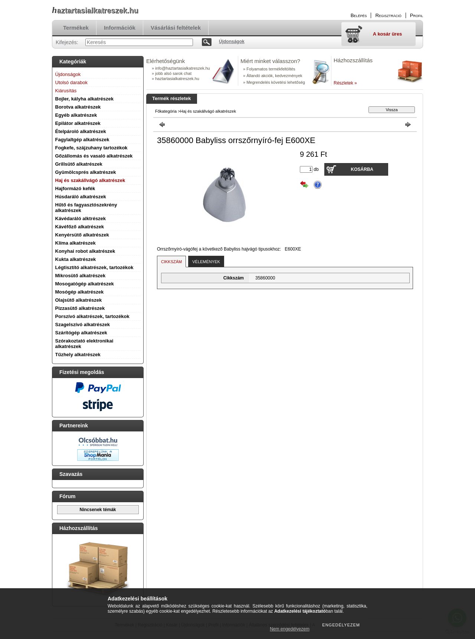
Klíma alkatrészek (75, 243)
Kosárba (362, 169)
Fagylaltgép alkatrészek (82, 139)
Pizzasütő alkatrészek (80, 308)
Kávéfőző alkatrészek (79, 226)
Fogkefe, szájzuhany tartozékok (91, 147)
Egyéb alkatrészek (76, 115)
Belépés (359, 15)
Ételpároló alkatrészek (80, 131)
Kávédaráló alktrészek (80, 218)
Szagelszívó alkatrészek (82, 324)
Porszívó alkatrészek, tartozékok (92, 316)
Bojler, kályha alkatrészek (84, 99)
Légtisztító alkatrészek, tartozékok (94, 267)
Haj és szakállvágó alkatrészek (90, 180)
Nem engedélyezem (289, 629)
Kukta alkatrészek (75, 259)
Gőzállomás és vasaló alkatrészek (94, 156)
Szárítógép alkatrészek (81, 332)
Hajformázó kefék (75, 188)
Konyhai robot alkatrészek (85, 251)
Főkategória (166, 111)
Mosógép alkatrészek (79, 292)
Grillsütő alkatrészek (78, 164)
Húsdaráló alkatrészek (80, 196)
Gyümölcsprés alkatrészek (85, 172)
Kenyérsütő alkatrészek (82, 235)
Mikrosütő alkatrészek (80, 275)
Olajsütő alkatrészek (78, 300)
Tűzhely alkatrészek (78, 354)
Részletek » (345, 83)
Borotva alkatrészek (78, 107)
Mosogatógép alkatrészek (84, 284)
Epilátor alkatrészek (78, 123)
